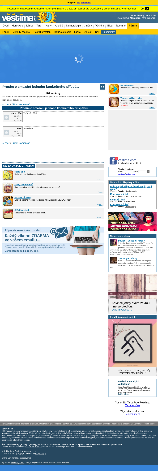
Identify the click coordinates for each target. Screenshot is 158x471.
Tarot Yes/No (132, 405)
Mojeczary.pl (132, 414)
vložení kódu (130, 174)
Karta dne (19, 171)
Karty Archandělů (23, 184)
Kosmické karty (22, 197)
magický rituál (117, 199)
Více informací (128, 8)
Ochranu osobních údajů (143, 424)
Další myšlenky (123, 394)
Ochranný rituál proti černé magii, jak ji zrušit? (131, 187)
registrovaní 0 (25, 458)
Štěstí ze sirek (21, 210)
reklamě (34, 424)
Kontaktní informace (10, 424)
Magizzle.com (84, 2)
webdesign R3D (17, 462)
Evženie (151, 18)
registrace (121, 174)
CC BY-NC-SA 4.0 (33, 447)
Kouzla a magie (131, 191)
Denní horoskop (127, 85)
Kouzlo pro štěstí (119, 194)
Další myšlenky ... (122, 309)
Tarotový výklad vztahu (131, 98)
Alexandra (134, 18)
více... (152, 93)
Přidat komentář (21, 104)
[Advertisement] (79, 58)
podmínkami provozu (101, 424)
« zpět (5, 104)
